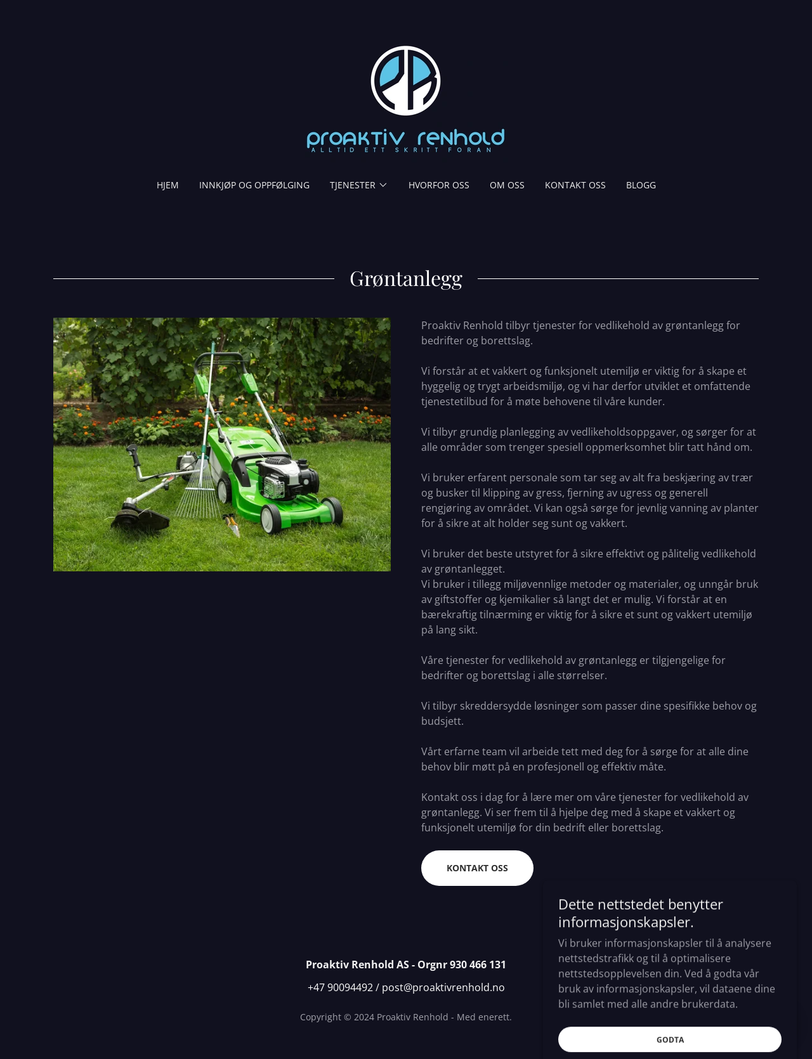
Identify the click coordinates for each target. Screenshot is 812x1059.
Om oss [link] (507, 185)
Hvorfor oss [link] (439, 185)
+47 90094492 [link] (340, 987)
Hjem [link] (168, 185)
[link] (405, 98)
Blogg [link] (641, 185)
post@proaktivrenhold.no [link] (443, 987)
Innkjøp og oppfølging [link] (254, 185)
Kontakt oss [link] (575, 185)
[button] (359, 185)
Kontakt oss (477, 868)
